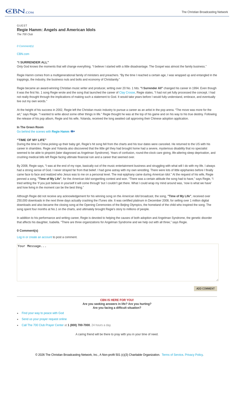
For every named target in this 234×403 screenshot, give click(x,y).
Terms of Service (172, 354)
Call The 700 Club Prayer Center (43, 325)
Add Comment (205, 288)
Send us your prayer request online (44, 319)
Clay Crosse (127, 92)
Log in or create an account (34, 237)
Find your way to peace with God (43, 313)
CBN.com (23, 54)
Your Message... (118, 262)
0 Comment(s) (25, 46)
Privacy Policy (194, 354)
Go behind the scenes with (46, 131)
